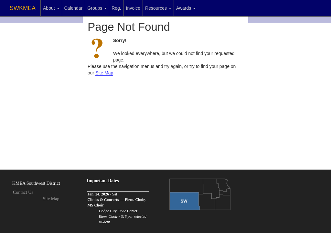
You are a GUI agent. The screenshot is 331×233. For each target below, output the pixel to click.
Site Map (104, 72)
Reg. (116, 8)
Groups (97, 8)
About (51, 8)
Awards (186, 8)
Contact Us (23, 192)
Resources (158, 8)
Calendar (73, 8)
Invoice (133, 8)
